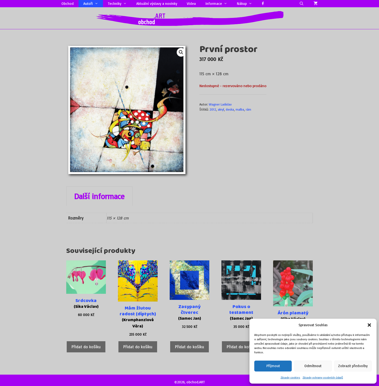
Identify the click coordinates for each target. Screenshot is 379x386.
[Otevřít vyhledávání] (301, 3)
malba (240, 109)
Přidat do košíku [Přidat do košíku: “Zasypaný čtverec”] (189, 346)
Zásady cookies (290, 377)
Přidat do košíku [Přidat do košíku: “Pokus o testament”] (241, 346)
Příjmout (273, 365)
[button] (369, 325)
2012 (213, 109)
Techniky (119, 3)
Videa (191, 3)
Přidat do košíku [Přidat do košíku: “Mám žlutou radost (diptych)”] (137, 346)
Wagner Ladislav (220, 104)
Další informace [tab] (99, 196)
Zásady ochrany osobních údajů (323, 377)
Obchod (67, 3)
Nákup (247, 3)
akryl (221, 109)
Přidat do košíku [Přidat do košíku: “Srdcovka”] (86, 346)
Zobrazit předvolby (353, 365)
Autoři (93, 3)
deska (230, 109)
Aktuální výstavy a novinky (156, 3)
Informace (218, 3)
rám (248, 109)
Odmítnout (312, 365)
